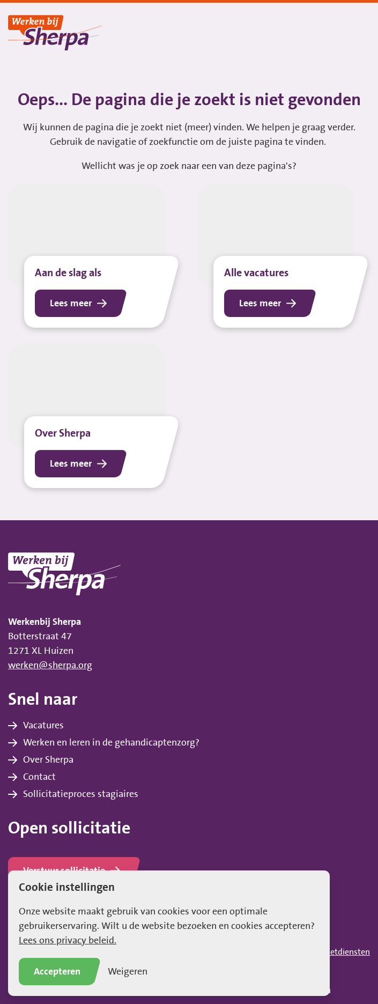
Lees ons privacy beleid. (67, 940)
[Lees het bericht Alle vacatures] (283, 255)
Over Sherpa (48, 760)
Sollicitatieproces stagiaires (80, 794)
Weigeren (127, 971)
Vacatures (43, 725)
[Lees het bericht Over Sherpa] (94, 420)
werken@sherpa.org (50, 665)
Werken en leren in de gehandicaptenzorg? (111, 742)
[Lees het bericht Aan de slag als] (94, 255)
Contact (39, 777)
